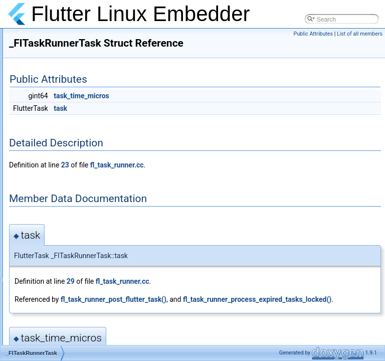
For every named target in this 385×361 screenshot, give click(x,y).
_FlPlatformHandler (59, 59)
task (185, 122)
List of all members (359, 34)
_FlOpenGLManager (60, 37)
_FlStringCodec (54, 169)
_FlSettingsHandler (58, 114)
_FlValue (44, 268)
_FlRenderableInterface (64, 81)
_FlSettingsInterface (60, 125)
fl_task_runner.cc (242, 179)
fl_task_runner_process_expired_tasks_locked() (214, 324)
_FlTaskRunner (53, 180)
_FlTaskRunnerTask (59, 191)
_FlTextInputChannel (60, 213)
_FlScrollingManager (60, 92)
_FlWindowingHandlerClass (70, 312)
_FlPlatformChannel (59, 48)
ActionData (48, 334)
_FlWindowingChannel (63, 301)
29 (196, 295)
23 (190, 179)
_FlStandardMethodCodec (68, 158)
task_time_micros (207, 110)
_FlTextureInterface (59, 246)
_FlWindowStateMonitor (65, 323)
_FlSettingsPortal (56, 136)
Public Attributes (313, 34)
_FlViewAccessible (58, 290)
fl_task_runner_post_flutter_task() (239, 313)
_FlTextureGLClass (58, 235)
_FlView (43, 279)
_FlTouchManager (57, 257)
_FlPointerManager (58, 70)
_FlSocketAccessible (61, 147)
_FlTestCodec (51, 202)
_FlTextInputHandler (60, 224)
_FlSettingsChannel (59, 103)
